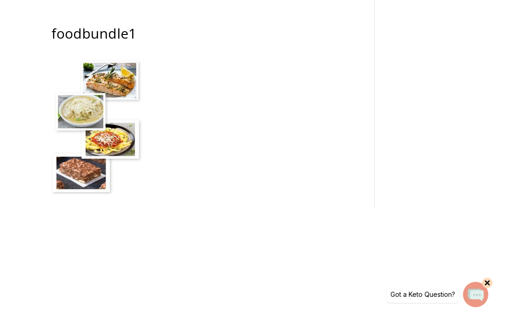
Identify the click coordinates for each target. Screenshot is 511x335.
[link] (97, 191)
